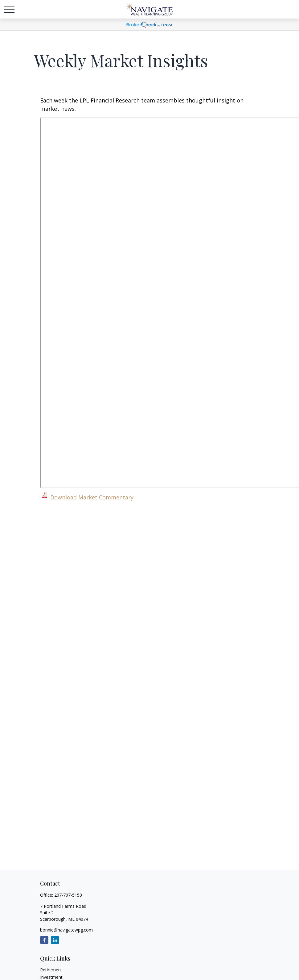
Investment (51, 977)
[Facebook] (44, 940)
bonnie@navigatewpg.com (66, 930)
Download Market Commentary (91, 497)
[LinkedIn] (55, 940)
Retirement (51, 970)
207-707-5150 (68, 895)
